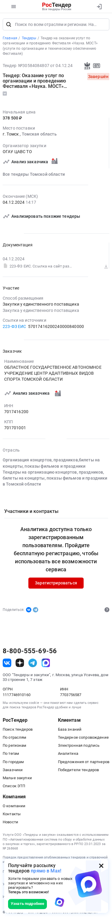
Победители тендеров (78, 770)
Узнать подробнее (27, 903)
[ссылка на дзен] (20, 663)
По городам (13, 762)
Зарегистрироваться (56, 583)
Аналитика (68, 754)
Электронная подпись (79, 745)
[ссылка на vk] (7, 663)
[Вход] (99, 6)
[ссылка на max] (46, 663)
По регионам (15, 745)
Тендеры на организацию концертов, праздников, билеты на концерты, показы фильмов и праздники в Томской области (55, 478)
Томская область (39, 134)
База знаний (70, 729)
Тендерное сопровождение (83, 737)
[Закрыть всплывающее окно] (101, 865)
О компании (14, 806)
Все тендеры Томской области (34, 174)
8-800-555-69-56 (30, 651)
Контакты (12, 814)
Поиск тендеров (18, 729)
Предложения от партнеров (83, 762)
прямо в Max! (46, 871)
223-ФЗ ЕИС (14, 326)
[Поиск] (9, 24)
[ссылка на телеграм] (32, 663)
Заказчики (13, 770)
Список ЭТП (14, 786)
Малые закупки (17, 778)
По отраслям (15, 737)
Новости (10, 822)
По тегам (11, 754)
